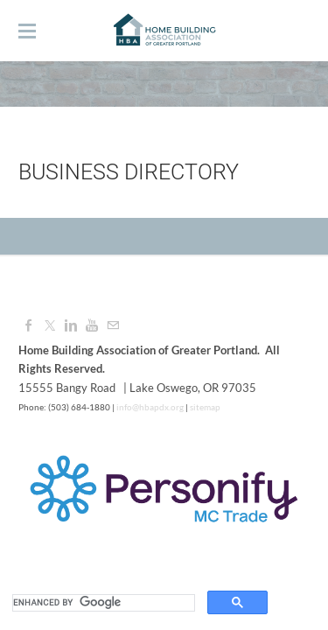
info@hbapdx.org (149, 407)
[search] (102, 603)
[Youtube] (92, 325)
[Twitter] (50, 325)
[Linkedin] (71, 325)
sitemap (205, 407)
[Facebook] (29, 325)
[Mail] (113, 325)
